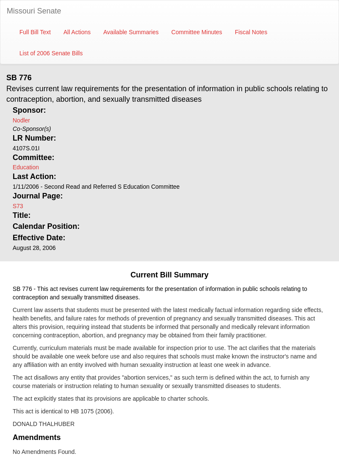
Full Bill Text (35, 32)
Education (26, 167)
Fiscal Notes (251, 32)
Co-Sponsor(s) (32, 128)
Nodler (21, 120)
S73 (18, 206)
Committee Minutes (196, 32)
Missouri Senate (34, 11)
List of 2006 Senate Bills (51, 53)
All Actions (77, 32)
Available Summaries (131, 32)
